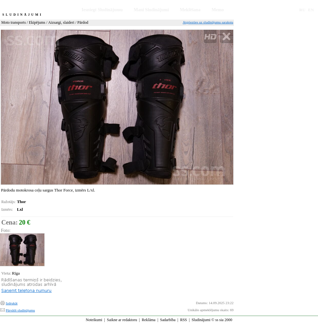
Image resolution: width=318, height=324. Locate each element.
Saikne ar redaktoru (122, 320)
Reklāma (148, 320)
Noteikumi (94, 320)
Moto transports (13, 22)
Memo (218, 9)
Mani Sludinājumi (151, 9)
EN (311, 9)
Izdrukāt (12, 303)
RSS (183, 320)
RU (302, 9)
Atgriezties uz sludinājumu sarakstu (208, 22)
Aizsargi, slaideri (61, 22)
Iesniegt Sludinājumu (102, 9)
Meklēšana (190, 9)
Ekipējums (37, 22)
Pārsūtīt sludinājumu (20, 310)
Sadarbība (167, 320)
